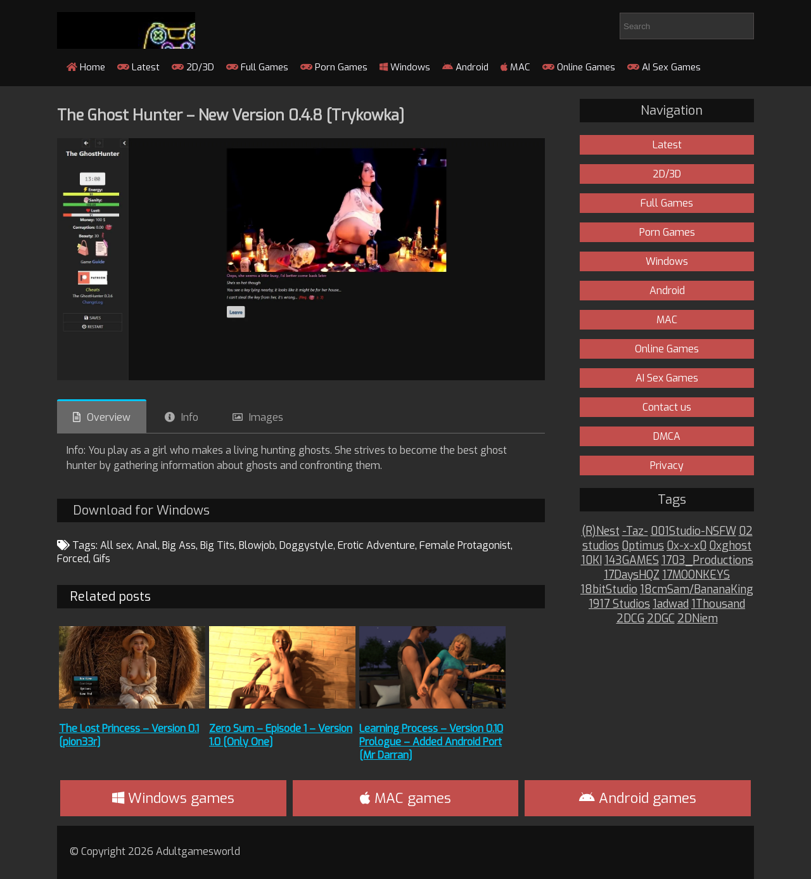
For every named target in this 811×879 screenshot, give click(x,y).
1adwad (671, 604)
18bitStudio (608, 589)
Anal (147, 545)
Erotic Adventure (376, 545)
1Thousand (718, 604)
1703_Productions (707, 560)
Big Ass (179, 545)
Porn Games (333, 67)
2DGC (661, 619)
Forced (73, 558)
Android (465, 67)
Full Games (257, 67)
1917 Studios (619, 604)
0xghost (730, 546)
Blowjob (257, 545)
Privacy (667, 465)
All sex (116, 545)
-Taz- (635, 531)
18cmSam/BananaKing (696, 589)
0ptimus (643, 546)
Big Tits (217, 545)
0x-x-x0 (686, 546)
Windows (405, 67)
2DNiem (697, 619)
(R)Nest (601, 531)
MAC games (405, 798)
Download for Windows (141, 510)
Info (189, 417)
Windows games (173, 798)
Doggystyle (306, 545)
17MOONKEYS (696, 575)
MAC (515, 67)
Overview (109, 417)
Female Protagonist (465, 545)
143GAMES (631, 560)
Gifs (101, 558)
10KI (591, 560)
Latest (138, 67)
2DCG (630, 619)
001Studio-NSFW (693, 531)
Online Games (578, 67)
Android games (637, 798)
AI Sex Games (664, 67)
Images (266, 417)
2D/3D (193, 67)
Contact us (666, 407)
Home (86, 67)
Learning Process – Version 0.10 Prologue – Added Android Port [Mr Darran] (431, 742)
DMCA (666, 436)
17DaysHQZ (632, 575)
